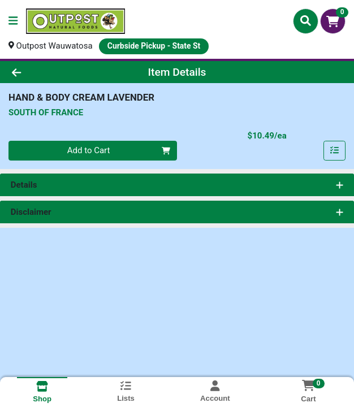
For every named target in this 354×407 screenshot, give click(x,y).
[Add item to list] (334, 151)
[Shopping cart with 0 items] (333, 21)
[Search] (305, 21)
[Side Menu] (13, 21)
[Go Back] (50, 72)
